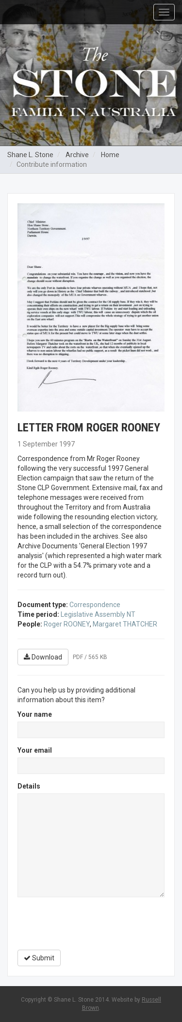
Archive (77, 155)
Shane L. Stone (30, 155)
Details (28, 786)
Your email (34, 750)
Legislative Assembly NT (98, 614)
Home (110, 155)
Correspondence (94, 605)
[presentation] (91, 923)
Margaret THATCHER (125, 624)
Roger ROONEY (67, 624)
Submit (39, 958)
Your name (34, 714)
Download (43, 657)
